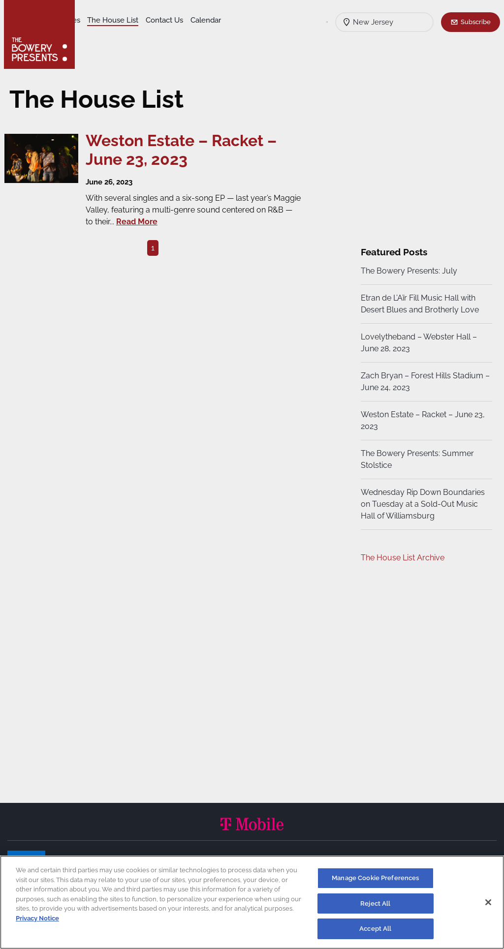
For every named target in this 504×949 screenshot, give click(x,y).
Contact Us (102, 35)
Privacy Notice (37, 918)
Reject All (375, 903)
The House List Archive (401, 557)
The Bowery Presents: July (407, 271)
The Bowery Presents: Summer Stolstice (415, 459)
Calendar (143, 35)
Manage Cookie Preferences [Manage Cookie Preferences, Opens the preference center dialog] (375, 878)
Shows (95, 20)
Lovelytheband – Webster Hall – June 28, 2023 (417, 342)
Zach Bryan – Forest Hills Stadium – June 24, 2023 (420, 381)
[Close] (488, 902)
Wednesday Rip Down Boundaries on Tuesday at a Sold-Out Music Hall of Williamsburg (421, 504)
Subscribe (476, 22)
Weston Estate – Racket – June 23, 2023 (421, 420)
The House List (186, 20)
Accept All (375, 928)
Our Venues (133, 20)
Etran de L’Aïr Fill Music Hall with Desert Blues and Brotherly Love (418, 303)
